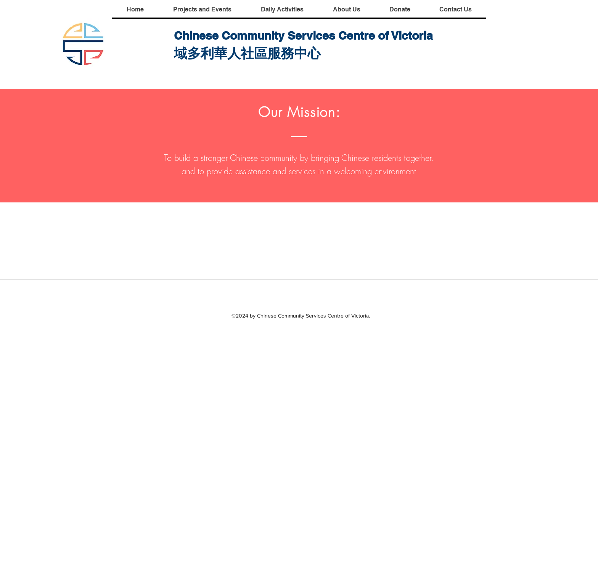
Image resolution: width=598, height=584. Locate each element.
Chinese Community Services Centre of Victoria (303, 35)
